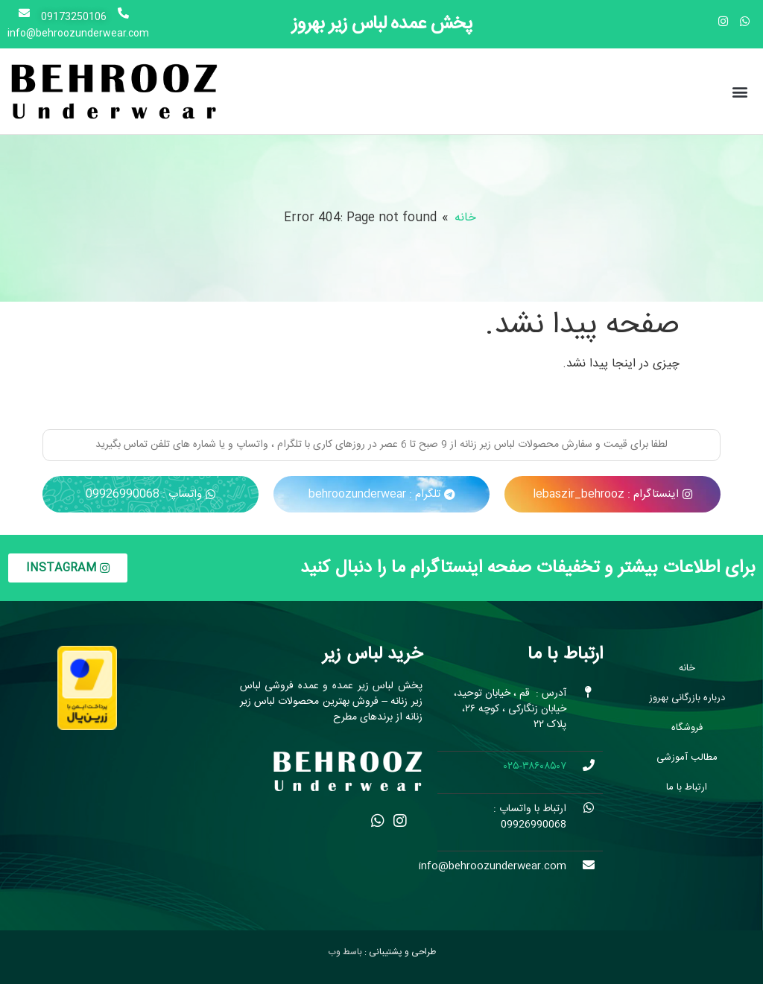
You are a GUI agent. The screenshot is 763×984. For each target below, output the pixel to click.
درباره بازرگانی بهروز (687, 698)
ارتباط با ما (686, 787)
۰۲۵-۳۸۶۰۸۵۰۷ (533, 766)
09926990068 (533, 825)
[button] (739, 91)
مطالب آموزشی (687, 757)
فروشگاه (687, 728)
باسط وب (345, 952)
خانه (465, 218)
